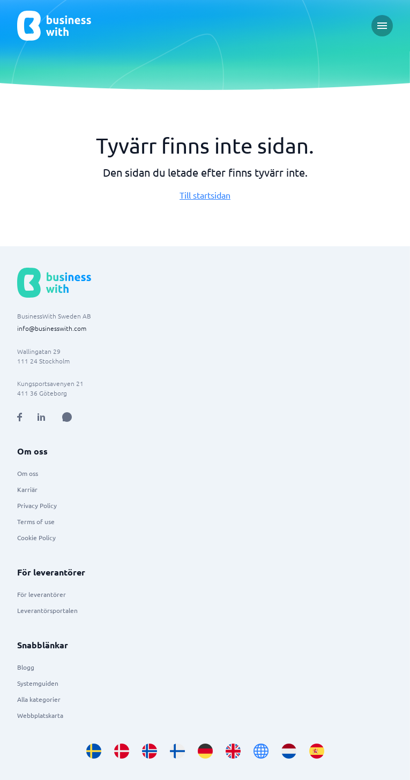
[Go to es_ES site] (316, 751)
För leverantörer (41, 594)
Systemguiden (37, 683)
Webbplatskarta (40, 715)
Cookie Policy (36, 537)
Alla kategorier (39, 699)
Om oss (27, 473)
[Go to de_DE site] (205, 751)
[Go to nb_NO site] (149, 751)
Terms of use (36, 521)
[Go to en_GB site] (233, 751)
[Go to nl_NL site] (288, 751)
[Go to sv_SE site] (93, 751)
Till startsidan (205, 195)
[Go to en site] (261, 751)
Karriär (27, 489)
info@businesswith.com (51, 328)
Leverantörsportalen (47, 610)
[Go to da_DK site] (121, 751)
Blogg (25, 667)
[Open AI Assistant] (67, 417)
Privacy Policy (37, 505)
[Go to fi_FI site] (177, 751)
